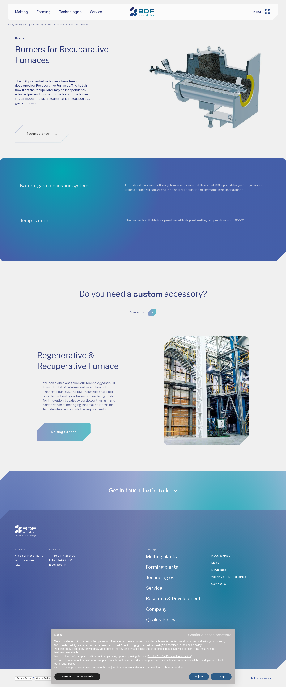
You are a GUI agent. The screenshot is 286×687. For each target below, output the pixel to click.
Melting (19, 24)
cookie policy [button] (193, 645)
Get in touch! (139, 490)
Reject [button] (199, 676)
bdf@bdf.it (59, 564)
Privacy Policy (24, 678)
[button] (210, 635)
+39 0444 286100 (63, 555)
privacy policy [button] (67, 663)
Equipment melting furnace (38, 24)
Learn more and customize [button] (77, 676)
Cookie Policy (43, 678)
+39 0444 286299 (63, 560)
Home (10, 24)
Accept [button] (221, 676)
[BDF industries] (143, 11)
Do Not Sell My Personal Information (169, 656)
